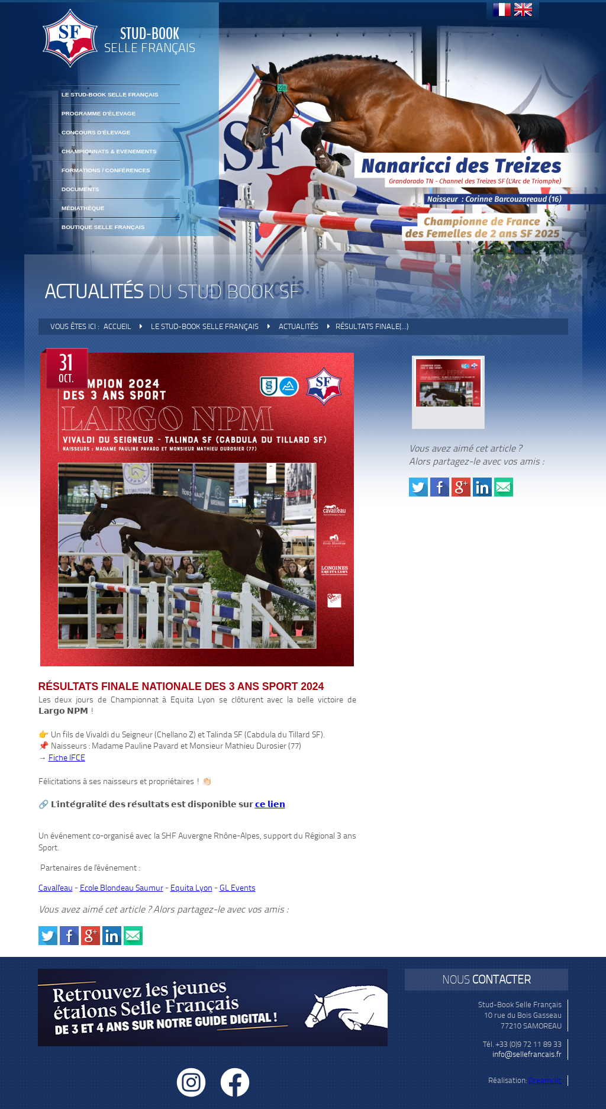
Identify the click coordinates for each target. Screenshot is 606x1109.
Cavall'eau (55, 888)
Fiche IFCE (67, 758)
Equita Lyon (191, 888)
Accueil (117, 326)
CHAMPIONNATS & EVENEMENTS (109, 151)
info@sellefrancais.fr (527, 1054)
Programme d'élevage (99, 113)
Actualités (298, 326)
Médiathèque (83, 208)
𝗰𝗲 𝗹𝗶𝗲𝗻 (270, 804)
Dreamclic (545, 1080)
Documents (80, 189)
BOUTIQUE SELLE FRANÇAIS (103, 227)
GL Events (238, 888)
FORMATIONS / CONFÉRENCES (106, 170)
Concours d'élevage (96, 132)
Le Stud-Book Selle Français (110, 94)
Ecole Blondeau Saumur (121, 888)
